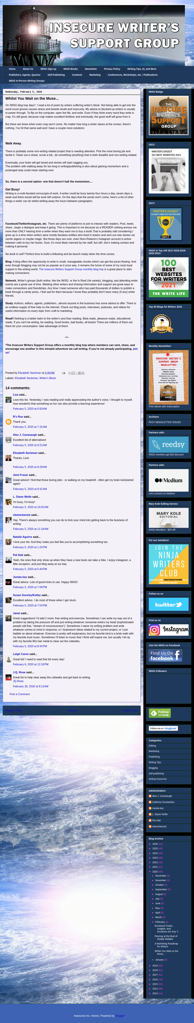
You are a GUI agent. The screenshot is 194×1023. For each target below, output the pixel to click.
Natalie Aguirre (22, 536)
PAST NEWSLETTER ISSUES (165, 422)
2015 (155, 984)
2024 (155, 853)
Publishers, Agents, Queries (24, 74)
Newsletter (91, 69)
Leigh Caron (21, 654)
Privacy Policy (112, 69)
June (158, 903)
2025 (155, 848)
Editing (152, 745)
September (161, 889)
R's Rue (18, 416)
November (161, 880)
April (158, 912)
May (157, 908)
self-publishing (156, 773)
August (159, 894)
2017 (155, 974)
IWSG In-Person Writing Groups (27, 80)
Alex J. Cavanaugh (25, 434)
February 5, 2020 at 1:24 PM (30, 547)
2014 (155, 988)
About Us (28, 69)
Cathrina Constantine (163, 802)
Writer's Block (47, 378)
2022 (155, 862)
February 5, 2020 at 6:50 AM (30, 408)
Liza (15, 394)
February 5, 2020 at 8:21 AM (30, 445)
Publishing (154, 756)
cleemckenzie (21, 514)
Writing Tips (155, 762)
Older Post (130, 710)
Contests (77, 74)
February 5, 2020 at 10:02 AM (30, 507)
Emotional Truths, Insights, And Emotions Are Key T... (167, 928)
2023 (155, 857)
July (157, 898)
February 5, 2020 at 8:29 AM (30, 467)
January (159, 959)
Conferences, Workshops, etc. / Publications (133, 74)
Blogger (119, 1015)
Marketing (95, 74)
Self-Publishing (56, 74)
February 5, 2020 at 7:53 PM (30, 605)
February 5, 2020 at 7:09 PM (30, 587)
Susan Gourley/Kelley (27, 595)
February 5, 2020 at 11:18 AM (30, 528)
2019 (155, 965)
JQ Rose (18, 681)
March (158, 917)
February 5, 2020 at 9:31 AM (30, 489)
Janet (16, 613)
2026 (155, 844)
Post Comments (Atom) (80, 720)
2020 (155, 871)
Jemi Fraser (20, 474)
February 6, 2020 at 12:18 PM (30, 664)
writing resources (158, 779)
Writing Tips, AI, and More (141, 69)
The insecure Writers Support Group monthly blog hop (71, 269)
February (160, 922)
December (161, 875)
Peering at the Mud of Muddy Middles (166, 937)
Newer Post (13, 710)
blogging (153, 768)
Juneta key (20, 577)
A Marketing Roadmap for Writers (166, 945)
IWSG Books (70, 69)
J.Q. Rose (19, 672)
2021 (155, 867)
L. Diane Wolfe (22, 496)
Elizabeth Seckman (26, 378)
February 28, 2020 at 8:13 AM (30, 686)
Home (12, 69)
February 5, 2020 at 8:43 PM (30, 646)
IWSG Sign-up (48, 69)
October (159, 885)
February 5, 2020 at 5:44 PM (30, 569)
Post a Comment (20, 694)
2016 (155, 979)
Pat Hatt (18, 555)
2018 (155, 970)
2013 (155, 993)
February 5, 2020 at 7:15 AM (30, 426)
